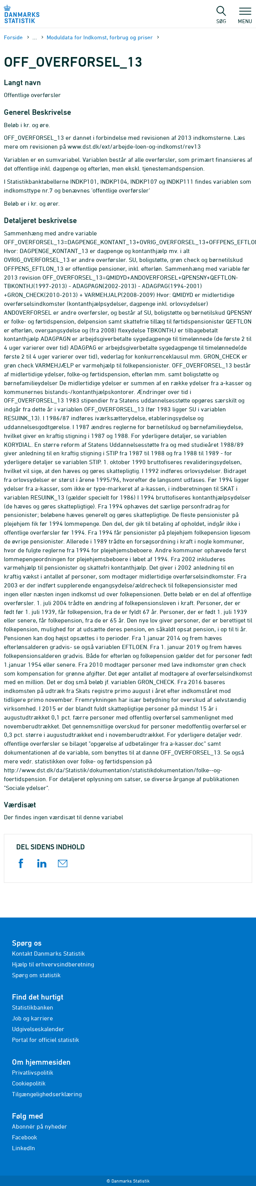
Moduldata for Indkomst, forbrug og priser (100, 37)
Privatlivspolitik (32, 1072)
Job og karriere (32, 1018)
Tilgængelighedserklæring (47, 1093)
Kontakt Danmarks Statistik (48, 953)
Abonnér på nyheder (39, 1126)
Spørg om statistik (36, 974)
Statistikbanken (32, 1007)
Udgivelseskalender (38, 1028)
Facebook (24, 1137)
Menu (245, 17)
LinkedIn (23, 1147)
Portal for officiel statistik (45, 1039)
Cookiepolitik (28, 1083)
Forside (13, 37)
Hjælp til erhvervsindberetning (53, 964)
